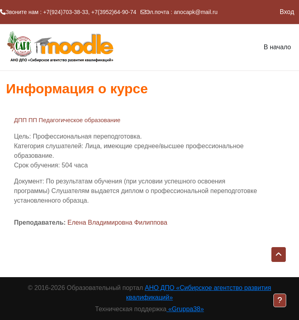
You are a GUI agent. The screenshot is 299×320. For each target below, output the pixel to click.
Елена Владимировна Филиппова (117, 222)
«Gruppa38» (185, 309)
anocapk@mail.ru (195, 12)
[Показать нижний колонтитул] (279, 300)
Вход (287, 11)
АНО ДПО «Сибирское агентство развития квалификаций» (198, 292)
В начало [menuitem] (277, 47)
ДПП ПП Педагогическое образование (67, 120)
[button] (278, 255)
